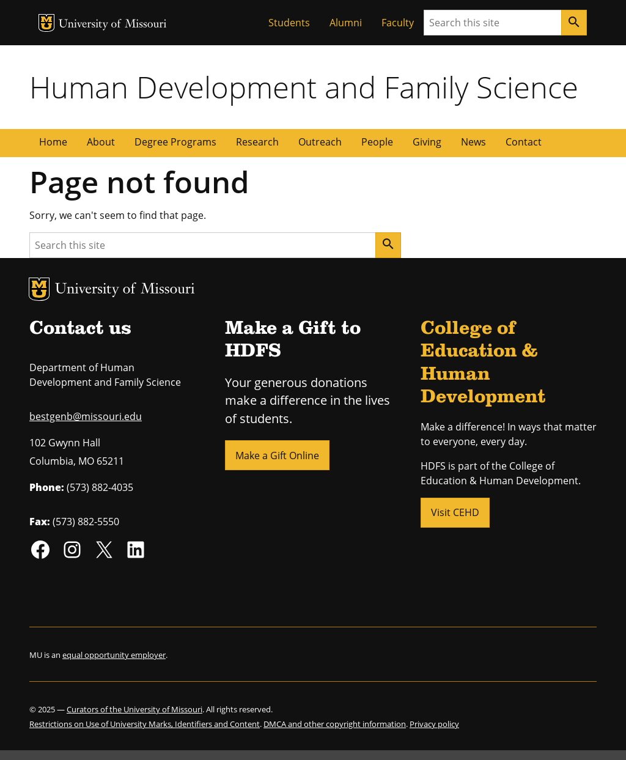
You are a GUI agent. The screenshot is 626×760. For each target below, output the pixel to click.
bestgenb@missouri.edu (85, 416)
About (101, 142)
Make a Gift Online (277, 455)
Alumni (346, 22)
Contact (524, 142)
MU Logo (46, 23)
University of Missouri (113, 24)
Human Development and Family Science (303, 87)
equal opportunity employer (114, 654)
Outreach (320, 142)
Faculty (397, 22)
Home (53, 142)
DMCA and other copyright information (334, 723)
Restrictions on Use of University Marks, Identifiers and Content (144, 723)
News (473, 142)
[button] (277, 454)
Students (289, 22)
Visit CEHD (455, 512)
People (377, 142)
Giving (427, 142)
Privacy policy (434, 723)
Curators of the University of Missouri (134, 709)
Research (257, 142)
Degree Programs (175, 142)
